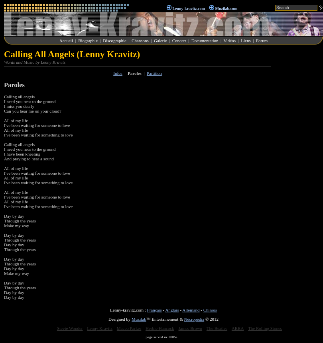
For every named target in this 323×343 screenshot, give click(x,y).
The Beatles (217, 328)
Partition (154, 73)
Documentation (205, 40)
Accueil (66, 40)
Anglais (172, 310)
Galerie (160, 40)
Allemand (190, 310)
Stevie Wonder (70, 328)
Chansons (140, 40)
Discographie (114, 40)
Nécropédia (194, 319)
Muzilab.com (226, 8)
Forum (262, 40)
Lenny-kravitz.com (188, 8)
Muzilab (139, 319)
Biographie (88, 40)
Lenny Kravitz (99, 328)
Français (154, 310)
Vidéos (230, 40)
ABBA (238, 328)
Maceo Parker (129, 328)
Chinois (210, 310)
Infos (117, 73)
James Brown (191, 328)
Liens (245, 40)
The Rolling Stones (265, 328)
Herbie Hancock (160, 328)
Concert (179, 40)
